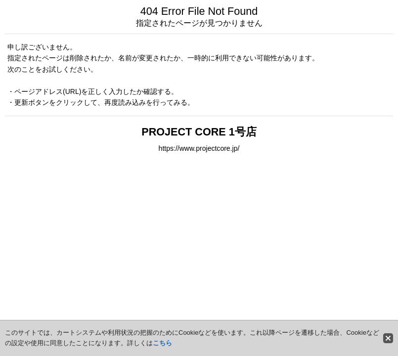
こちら (162, 343)
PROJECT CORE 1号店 (198, 132)
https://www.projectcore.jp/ (199, 148)
